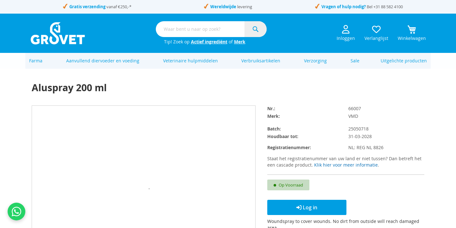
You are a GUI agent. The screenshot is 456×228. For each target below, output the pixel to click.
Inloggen (346, 33)
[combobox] (211, 29)
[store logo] (58, 33)
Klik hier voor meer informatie (346, 171)
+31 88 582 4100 (388, 7)
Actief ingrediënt (209, 42)
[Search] (255, 29)
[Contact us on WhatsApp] (16, 211)
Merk (239, 42)
